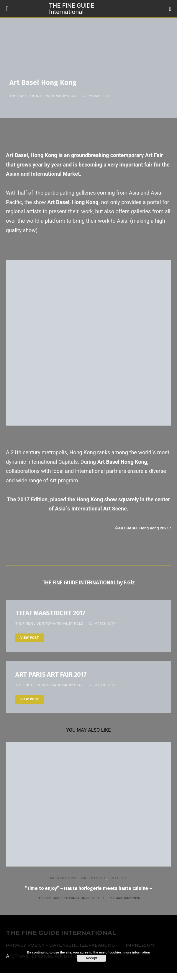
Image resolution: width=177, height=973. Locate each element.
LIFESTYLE (118, 878)
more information (136, 952)
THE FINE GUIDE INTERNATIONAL (61, 933)
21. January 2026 (125, 898)
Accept (91, 958)
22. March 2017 (101, 685)
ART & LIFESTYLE (63, 878)
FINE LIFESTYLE (93, 878)
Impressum (140, 945)
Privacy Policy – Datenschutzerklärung (60, 945)
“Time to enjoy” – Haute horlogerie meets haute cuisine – (88, 888)
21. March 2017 (96, 96)
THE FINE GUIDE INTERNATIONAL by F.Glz (43, 96)
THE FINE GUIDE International (71, 8)
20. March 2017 (101, 624)
